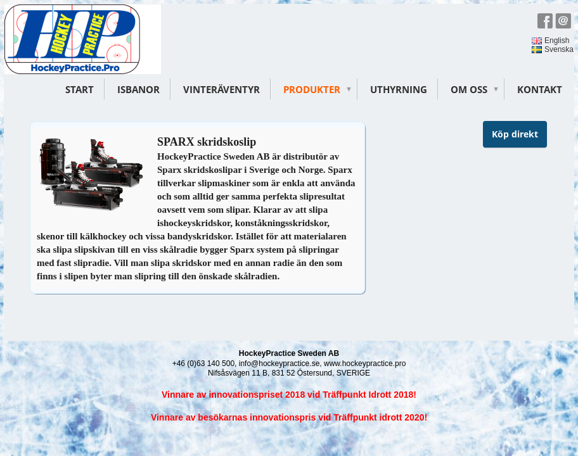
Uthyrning (398, 89)
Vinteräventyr (221, 89)
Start (79, 89)
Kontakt (539, 89)
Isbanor (138, 89)
